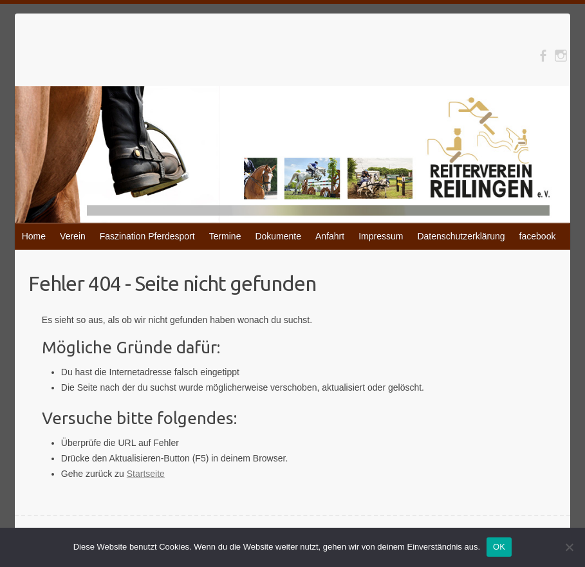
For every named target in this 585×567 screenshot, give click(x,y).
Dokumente (278, 236)
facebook (537, 236)
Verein (73, 236)
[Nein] (568, 547)
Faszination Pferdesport (147, 236)
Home (34, 236)
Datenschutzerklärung (461, 236)
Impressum (380, 236)
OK (499, 547)
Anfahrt (329, 236)
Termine (225, 236)
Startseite (146, 474)
